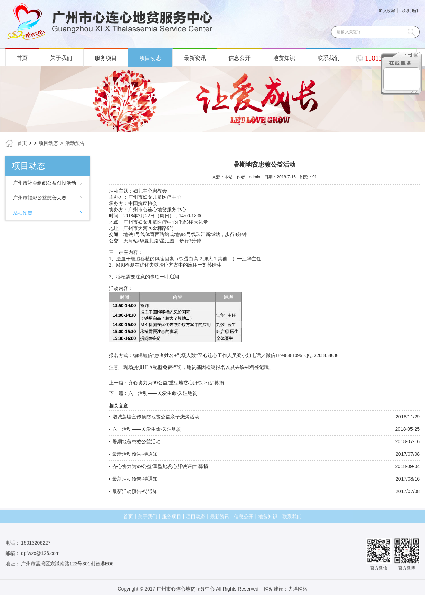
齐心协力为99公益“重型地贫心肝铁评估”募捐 (176, 382)
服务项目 (106, 58)
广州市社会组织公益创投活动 (44, 183)
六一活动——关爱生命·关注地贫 (162, 393)
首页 (22, 58)
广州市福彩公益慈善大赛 (39, 198)
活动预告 (75, 143)
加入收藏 (387, 11)
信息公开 (239, 58)
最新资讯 (195, 58)
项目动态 (150, 58)
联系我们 (410, 11)
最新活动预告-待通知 (135, 454)
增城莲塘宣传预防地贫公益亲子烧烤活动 (155, 416)
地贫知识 (284, 58)
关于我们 (61, 58)
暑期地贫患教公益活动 (136, 441)
